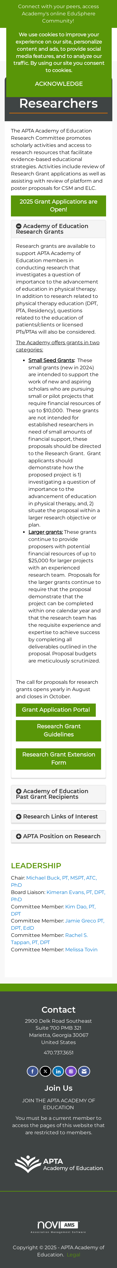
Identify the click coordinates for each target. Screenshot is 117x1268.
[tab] (58, 229)
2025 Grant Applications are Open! (58, 205)
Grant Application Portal (56, 709)
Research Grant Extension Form (58, 758)
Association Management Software (58, 1227)
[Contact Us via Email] (84, 1071)
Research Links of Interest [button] (60, 816)
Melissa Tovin (81, 950)
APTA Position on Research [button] (61, 836)
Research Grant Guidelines (58, 730)
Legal (73, 1255)
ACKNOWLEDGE (59, 84)
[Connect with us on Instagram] (71, 1071)
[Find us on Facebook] (32, 1071)
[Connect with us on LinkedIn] (58, 1071)
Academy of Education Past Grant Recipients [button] (52, 794)
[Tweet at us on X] (45, 1071)
